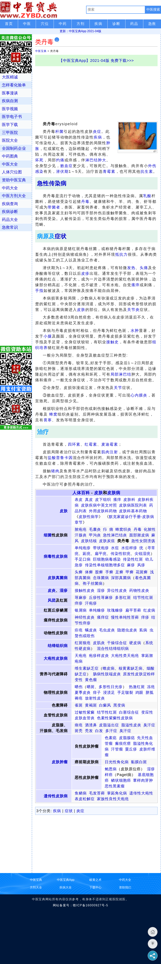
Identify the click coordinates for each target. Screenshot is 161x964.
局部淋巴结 (120, 374)
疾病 (98, 137)
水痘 (115, 548)
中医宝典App (65, 879)
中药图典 (10, 156)
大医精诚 (10, 77)
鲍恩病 (111, 769)
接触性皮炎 (85, 590)
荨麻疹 (81, 597)
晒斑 (91, 687)
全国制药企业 (14, 148)
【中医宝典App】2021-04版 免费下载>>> (96, 60)
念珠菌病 (101, 578)
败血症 (66, 166)
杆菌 (59, 131)
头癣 (79, 572)
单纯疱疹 (83, 548)
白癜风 (105, 705)
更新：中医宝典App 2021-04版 (81, 31)
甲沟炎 (95, 535)
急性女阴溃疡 (143, 541)
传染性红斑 (133, 559)
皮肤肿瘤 (60, 762)
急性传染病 (52, 183)
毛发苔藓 (97, 793)
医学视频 (10, 109)
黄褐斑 (91, 705)
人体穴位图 (12, 172)
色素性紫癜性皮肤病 (115, 718)
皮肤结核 (89, 541)
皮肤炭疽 (107, 541)
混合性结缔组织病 (113, 648)
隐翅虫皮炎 (127, 630)
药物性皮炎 (139, 590)
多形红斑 (123, 597)
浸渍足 (109, 692)
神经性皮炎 (85, 617)
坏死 (39, 160)
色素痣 (111, 738)
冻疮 (151, 687)
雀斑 (79, 705)
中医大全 (10, 164)
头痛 (144, 268)
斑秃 (79, 731)
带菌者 (54, 207)
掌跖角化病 (117, 793)
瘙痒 (135, 285)
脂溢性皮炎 (131, 725)
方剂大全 (36, 887)
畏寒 (48, 420)
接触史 (112, 342)
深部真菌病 (121, 578)
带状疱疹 (101, 548)
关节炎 (133, 310)
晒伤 (79, 687)
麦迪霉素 (109, 444)
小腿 (48, 336)
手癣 (109, 572)
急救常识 (10, 227)
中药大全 (10, 188)
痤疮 (79, 725)
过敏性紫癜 (85, 712)
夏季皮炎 (83, 692)
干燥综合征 (117, 643)
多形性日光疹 (111, 687)
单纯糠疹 (97, 610)
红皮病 (149, 610)
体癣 (89, 572)
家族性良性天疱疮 (113, 799)
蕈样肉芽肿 (143, 780)
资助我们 (125, 887)
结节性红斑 (143, 597)
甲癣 (130, 572)
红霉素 (91, 444)
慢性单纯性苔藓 (125, 617)
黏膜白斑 (139, 762)
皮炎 (52, 590)
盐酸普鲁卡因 (60, 458)
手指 (39, 290)
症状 (61, 236)
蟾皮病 (109, 668)
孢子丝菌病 (93, 583)
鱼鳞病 (81, 793)
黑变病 (119, 705)
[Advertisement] (96, 93)
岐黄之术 (95, 879)
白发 (99, 731)
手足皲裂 (125, 692)
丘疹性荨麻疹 (101, 597)
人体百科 (81, 492)
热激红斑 (137, 687)
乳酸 (147, 196)
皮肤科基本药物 (133, 511)
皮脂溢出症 (109, 725)
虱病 (143, 630)
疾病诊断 (10, 211)
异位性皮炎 (117, 590)
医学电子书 (12, 116)
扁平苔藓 (133, 610)
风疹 (141, 565)
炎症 (97, 131)
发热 (131, 268)
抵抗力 (121, 254)
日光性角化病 (117, 762)
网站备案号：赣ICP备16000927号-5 (80, 905)
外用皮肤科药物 (103, 511)
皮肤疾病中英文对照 (99, 505)
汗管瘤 (117, 749)
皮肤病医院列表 (133, 505)
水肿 (135, 330)
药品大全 (10, 219)
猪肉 (55, 471)
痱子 (97, 692)
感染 (39, 171)
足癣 (119, 572)
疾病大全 (65, 887)
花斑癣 (142, 572)
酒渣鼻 (91, 725)
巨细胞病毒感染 (107, 559)
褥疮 (79, 698)
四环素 (74, 444)
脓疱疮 (81, 529)
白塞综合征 (129, 712)
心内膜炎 (139, 395)
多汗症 (111, 731)
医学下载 (10, 124)
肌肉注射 (109, 452)
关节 (118, 388)
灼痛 (60, 160)
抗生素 (146, 171)
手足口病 (83, 559)
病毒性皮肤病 (56, 556)
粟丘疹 (131, 749)
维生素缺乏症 (87, 668)
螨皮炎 (91, 630)
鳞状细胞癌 (121, 780)
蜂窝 (53, 414)
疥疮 (79, 630)
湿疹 (64, 590)
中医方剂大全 (14, 196)
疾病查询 (10, 204)
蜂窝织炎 (123, 529)
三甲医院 (10, 132)
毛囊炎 (95, 529)
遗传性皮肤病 (56, 796)
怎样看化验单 (14, 85)
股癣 (99, 572)
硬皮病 (135, 643)
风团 (52, 600)
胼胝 (150, 692)
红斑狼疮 (83, 643)
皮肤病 (113, 492)
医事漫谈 (10, 93)
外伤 (152, 166)
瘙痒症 (103, 617)
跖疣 (87, 553)
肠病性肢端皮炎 (107, 674)
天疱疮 (81, 655)
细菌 (48, 535)
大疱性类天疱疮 (125, 655)
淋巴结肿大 (95, 160)
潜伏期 (62, 171)
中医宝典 (41, 51)
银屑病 (81, 610)
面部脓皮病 (139, 535)
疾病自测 (10, 101)
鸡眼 (139, 692)
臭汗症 (149, 725)
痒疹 (79, 603)
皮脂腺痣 (127, 738)
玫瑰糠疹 (115, 610)
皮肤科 (129, 499)
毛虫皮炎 (107, 630)
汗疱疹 (91, 603)
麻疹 (131, 565)
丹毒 (85, 201)
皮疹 (85, 273)
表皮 (79, 499)
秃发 (89, 731)
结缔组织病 (58, 646)
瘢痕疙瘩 (123, 743)
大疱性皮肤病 (56, 658)
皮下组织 (103, 499)
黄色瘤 (91, 680)
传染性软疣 (121, 553)
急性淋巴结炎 (115, 535)
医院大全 (10, 140)
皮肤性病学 (89, 517)
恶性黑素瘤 (115, 786)
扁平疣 (101, 553)
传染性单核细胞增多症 (105, 565)
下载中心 (95, 887)
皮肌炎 (99, 643)
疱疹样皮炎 (99, 655)
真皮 (89, 499)
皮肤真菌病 (58, 578)
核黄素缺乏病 (131, 668)
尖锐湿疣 (143, 553)
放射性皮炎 (95, 698)
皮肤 (81, 310)
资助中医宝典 (14, 180)
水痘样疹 (129, 548)
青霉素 (109, 171)
